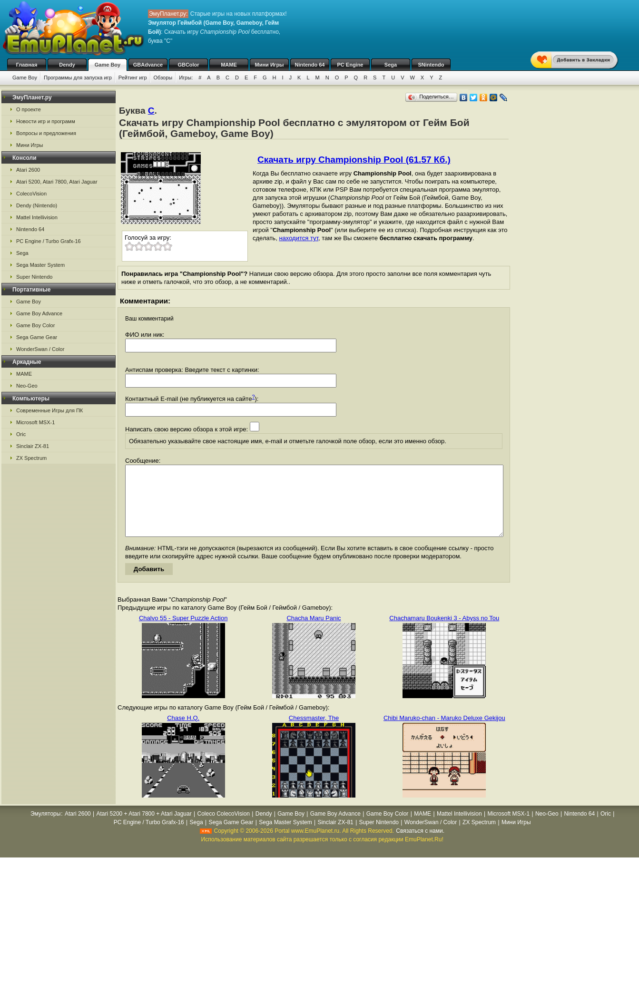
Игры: (186, 77)
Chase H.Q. (183, 732)
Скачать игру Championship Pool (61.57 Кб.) (354, 160)
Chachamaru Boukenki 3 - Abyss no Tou (444, 632)
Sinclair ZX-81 (32, 446)
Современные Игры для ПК (49, 410)
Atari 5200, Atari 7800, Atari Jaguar (57, 182)
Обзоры (163, 77)
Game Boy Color (35, 325)
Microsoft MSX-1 (35, 422)
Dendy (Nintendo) (36, 205)
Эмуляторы (45, 828)
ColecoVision (31, 193)
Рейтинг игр (132, 77)
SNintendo (431, 65)
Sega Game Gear (36, 337)
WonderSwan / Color (40, 349)
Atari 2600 (28, 170)
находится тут (298, 238)
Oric (21, 434)
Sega (390, 65)
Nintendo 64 (310, 65)
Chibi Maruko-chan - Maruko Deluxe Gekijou (444, 732)
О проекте (28, 109)
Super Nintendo (34, 277)
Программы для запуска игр (78, 77)
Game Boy (107, 65)
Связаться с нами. (420, 845)
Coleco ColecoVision (223, 828)
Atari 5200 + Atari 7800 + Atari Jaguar (144, 828)
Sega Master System (40, 265)
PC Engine (350, 65)
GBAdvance (148, 65)
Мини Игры (269, 65)
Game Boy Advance (39, 313)
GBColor (188, 65)
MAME (229, 65)
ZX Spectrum (31, 458)
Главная (27, 65)
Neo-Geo (27, 386)
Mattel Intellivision (37, 217)
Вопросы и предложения (46, 133)
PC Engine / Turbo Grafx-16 (48, 241)
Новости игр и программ (45, 121)
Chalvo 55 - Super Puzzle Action (183, 632)
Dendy (67, 65)
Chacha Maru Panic (313, 632)
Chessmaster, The (314, 732)
